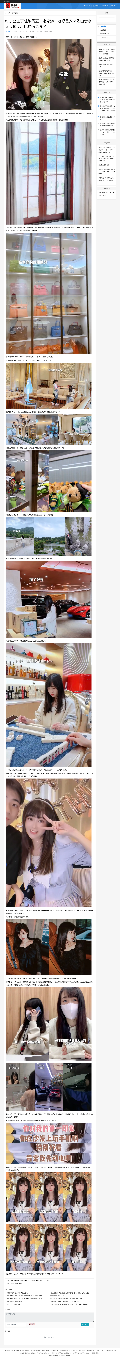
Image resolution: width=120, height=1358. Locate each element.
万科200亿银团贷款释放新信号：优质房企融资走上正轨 (66, 1298)
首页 (8, 13)
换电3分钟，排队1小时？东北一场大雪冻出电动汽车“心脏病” (24, 1298)
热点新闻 (96, 6)
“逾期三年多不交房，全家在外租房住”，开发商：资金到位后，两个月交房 (107, 52)
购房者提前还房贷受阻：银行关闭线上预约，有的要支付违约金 (25, 1296)
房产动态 (15, 13)
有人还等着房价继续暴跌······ (15, 1304)
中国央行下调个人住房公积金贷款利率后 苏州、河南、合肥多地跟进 (69, 1293)
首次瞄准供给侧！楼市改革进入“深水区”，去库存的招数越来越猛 (106, 82)
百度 (100, 193)
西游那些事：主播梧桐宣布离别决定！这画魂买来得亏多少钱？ (107, 100)
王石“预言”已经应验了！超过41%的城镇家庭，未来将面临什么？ (106, 159)
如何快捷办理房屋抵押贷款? (15, 1301)
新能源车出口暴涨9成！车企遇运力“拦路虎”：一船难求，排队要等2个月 (107, 150)
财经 (104, 195)
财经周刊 (105, 6)
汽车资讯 (114, 6)
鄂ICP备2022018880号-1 (59, 1355)
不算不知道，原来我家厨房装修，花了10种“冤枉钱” (65, 1301)
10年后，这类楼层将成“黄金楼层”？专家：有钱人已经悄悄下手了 (107, 171)
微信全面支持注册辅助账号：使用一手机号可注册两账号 (107, 132)
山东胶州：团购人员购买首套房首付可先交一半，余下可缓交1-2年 (69, 1304)
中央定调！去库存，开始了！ (58, 1296)
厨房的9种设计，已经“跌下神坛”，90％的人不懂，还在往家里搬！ (29, 1280)
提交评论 (85, 1324)
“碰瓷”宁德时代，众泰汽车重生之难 (17, 1293)
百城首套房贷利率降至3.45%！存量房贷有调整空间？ (106, 73)
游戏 (101, 195)
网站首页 (87, 6)
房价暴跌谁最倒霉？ (104, 165)
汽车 (108, 193)
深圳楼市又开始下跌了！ (17, 1283)
